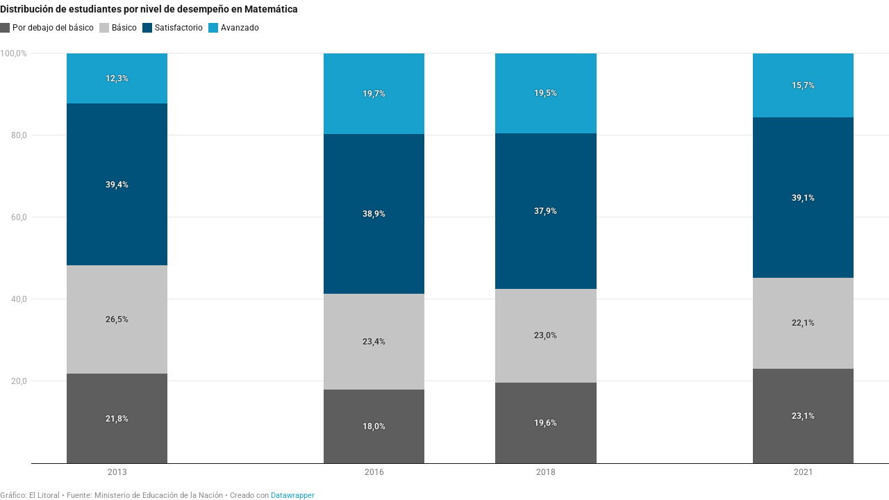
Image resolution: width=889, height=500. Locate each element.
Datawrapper (293, 495)
